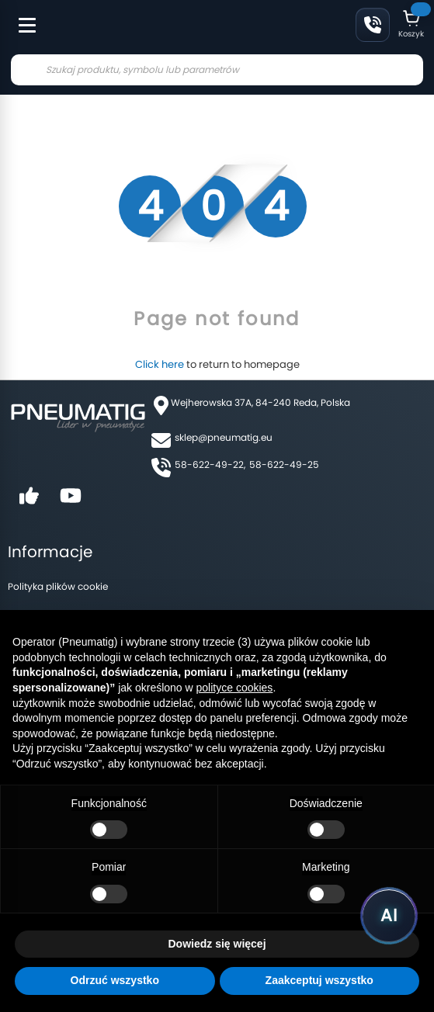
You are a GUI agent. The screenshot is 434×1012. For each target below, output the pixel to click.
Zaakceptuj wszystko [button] (319, 980)
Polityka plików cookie (58, 586)
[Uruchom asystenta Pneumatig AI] (389, 915)
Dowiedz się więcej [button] (217, 943)
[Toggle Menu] (20, 17)
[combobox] (217, 69)
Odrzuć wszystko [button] (115, 980)
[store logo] (116, 26)
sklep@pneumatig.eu (224, 437)
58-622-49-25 (284, 464)
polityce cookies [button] (234, 687)
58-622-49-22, (210, 464)
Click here (159, 364)
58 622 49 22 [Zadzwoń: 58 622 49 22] (372, 25)
